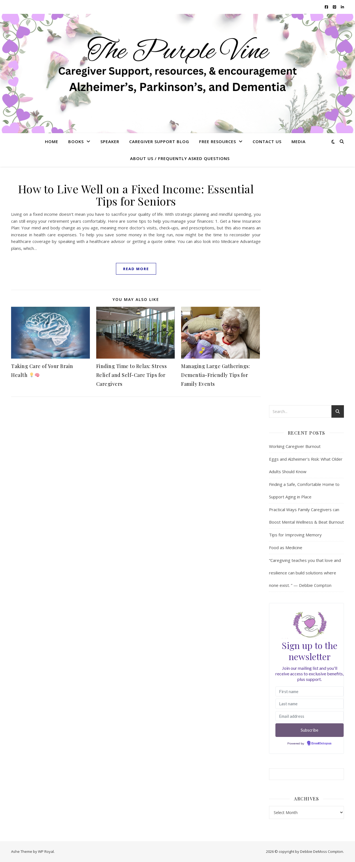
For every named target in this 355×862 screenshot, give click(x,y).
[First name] (309, 691)
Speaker (109, 141)
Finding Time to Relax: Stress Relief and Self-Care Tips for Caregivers (131, 375)
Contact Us (267, 141)
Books (76, 141)
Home (51, 141)
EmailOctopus (321, 743)
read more (136, 268)
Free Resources (217, 141)
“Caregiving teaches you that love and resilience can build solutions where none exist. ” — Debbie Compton (305, 572)
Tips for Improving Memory (295, 535)
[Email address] (309, 716)
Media (298, 141)
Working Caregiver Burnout (295, 446)
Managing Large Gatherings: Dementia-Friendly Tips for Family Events (215, 375)
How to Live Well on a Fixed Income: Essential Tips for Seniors (136, 194)
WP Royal (46, 851)
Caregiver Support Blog (159, 141)
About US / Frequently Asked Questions (180, 158)
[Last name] (309, 704)
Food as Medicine (285, 547)
